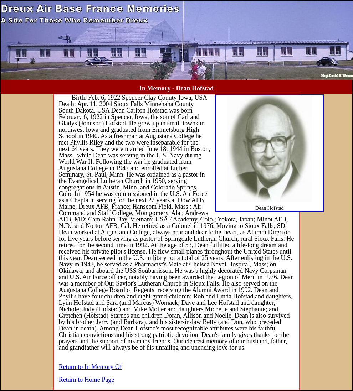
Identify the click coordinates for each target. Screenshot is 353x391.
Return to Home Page (86, 379)
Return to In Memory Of (90, 366)
